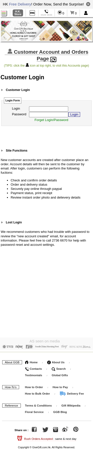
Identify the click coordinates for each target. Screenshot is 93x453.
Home (31, 361)
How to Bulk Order (38, 392)
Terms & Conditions (38, 404)
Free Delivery (20, 4)
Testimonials (33, 374)
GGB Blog (60, 411)
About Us (55, 361)
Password (19, 114)
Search (59, 367)
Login (16, 108)
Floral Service (34, 411)
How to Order (34, 386)
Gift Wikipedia (71, 404)
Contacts (33, 367)
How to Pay (61, 386)
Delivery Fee (72, 392)
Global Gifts (60, 374)
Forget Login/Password (51, 120)
